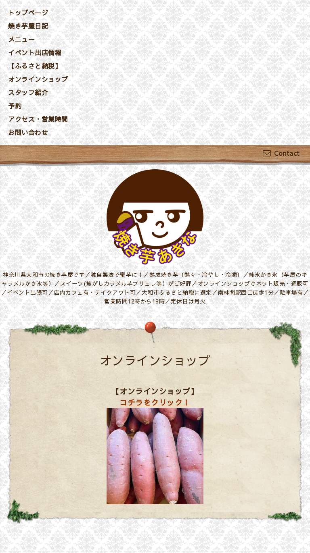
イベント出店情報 (34, 52)
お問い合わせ (28, 132)
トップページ (28, 12)
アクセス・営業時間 (38, 118)
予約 (14, 105)
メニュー (21, 39)
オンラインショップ (38, 79)
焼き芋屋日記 (28, 25)
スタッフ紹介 (28, 92)
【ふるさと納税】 (34, 65)
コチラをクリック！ (155, 402)
